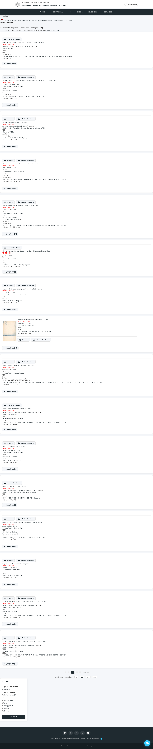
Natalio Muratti (46, 251)
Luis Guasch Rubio (20, 126)
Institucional (58, 12)
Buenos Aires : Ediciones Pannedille (14, 295)
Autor (5, 698)
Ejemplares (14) (11, 348)
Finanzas (49, 21)
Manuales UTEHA (8, 132)
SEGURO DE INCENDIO (10, 498)
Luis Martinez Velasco (22, 46)
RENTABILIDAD (28, 179)
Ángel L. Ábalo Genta (34, 522)
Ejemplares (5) (11, 664)
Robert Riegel (21, 486)
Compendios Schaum (9, 611)
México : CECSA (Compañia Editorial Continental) (19, 492)
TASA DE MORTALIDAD (57, 179)
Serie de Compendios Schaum (12, 418)
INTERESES (19, 56)
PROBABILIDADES (51, 383)
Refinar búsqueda (53, 30)
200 (94, 677)
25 (76, 677)
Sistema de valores (65, 56)
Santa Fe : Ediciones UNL (26, 325)
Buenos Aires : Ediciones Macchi (13, 86)
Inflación (27, 96)
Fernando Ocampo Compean (24, 412)
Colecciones (76, 12)
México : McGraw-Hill (9, 414)
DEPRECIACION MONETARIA (12, 96)
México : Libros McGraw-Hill (11, 607)
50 (82, 677)
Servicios (109, 12)
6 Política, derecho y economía (15, 21)
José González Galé (31, 164)
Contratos (5, 138)
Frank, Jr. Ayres (25, 409)
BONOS (5, 422)
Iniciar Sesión (131, 4)
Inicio (43, 12)
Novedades (93, 12)
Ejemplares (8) (11, 391)
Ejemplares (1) (11, 63)
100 (88, 677)
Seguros (57, 21)
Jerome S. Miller (18, 490)
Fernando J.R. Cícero (41, 320)
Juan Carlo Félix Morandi (34, 289)
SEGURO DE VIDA (67, 21)
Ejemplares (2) (11, 105)
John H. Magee (21, 122)
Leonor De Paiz (30, 490)
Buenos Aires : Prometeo (11, 570)
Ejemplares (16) (11, 234)
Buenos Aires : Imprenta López (13, 373)
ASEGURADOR (7, 538)
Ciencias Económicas (9, 90)
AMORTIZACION (8, 56)
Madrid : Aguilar (7, 48)
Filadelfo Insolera (38, 43)
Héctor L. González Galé (47, 80)
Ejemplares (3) (11, 188)
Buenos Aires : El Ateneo (10, 259)
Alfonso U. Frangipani (22, 564)
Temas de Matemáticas (10, 219)
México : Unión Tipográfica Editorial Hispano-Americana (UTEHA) (24, 128)
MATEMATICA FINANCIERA (34, 56)
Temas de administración (10, 534)
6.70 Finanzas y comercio (36, 21)
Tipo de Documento (10, 687)
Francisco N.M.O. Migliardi (17, 446)
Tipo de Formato (9, 692)
